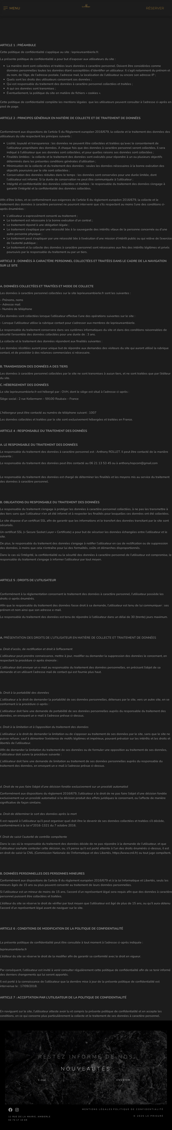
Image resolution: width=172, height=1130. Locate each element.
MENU (14, 8)
